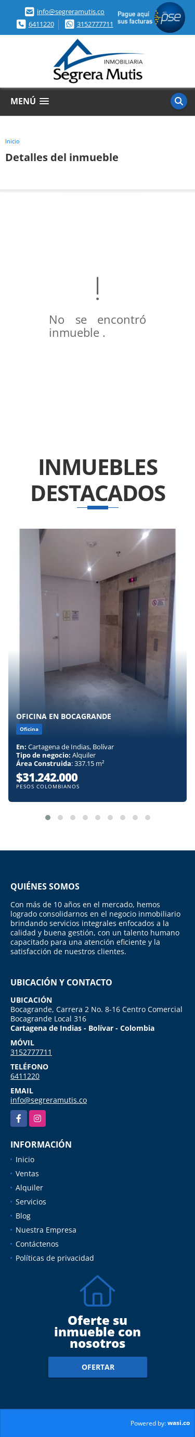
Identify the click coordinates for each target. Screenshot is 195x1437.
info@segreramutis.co (71, 11)
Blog (23, 1216)
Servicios (31, 1202)
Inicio (12, 141)
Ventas (27, 1173)
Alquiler (29, 1187)
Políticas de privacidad (55, 1258)
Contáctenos (37, 1244)
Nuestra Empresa (46, 1230)
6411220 (41, 24)
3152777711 (95, 24)
